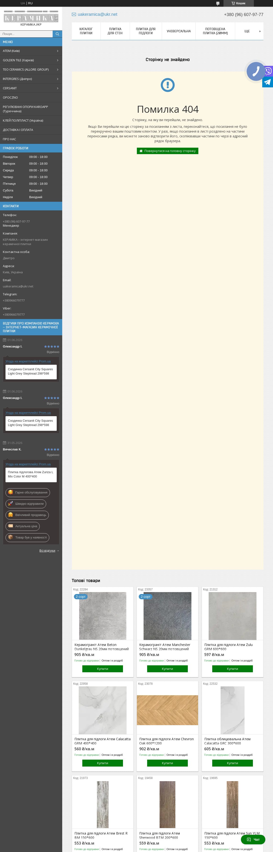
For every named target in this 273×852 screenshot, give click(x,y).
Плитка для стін (115, 31)
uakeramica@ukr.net (18, 286)
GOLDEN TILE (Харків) (18, 60)
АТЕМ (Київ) (11, 51)
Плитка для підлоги (146, 31)
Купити (102, 669)
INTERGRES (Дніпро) (17, 79)
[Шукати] (57, 34)
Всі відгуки (47, 550)
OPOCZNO (10, 97)
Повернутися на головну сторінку (170, 151)
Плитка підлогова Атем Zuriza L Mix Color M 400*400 (30, 474)
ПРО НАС (9, 139)
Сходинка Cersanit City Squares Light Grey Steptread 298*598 (30, 371)
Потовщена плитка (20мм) (215, 31)
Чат (253, 839)
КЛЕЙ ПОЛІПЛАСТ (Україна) (23, 120)
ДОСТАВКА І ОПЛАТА (18, 130)
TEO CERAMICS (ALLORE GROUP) (26, 69)
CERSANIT (10, 88)
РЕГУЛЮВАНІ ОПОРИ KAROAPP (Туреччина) (25, 109)
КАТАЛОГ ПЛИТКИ (86, 31)
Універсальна (179, 31)
